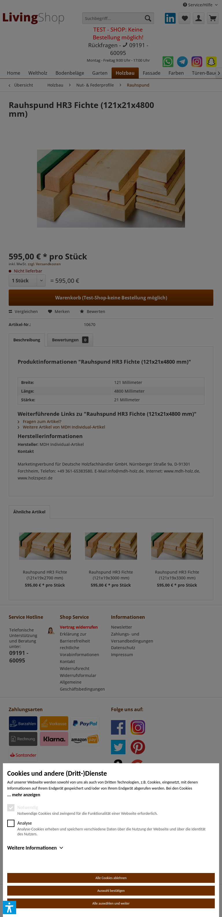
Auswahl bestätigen (111, 891)
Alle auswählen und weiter (111, 903)
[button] (9, 907)
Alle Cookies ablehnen (110, 878)
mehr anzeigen (26, 794)
